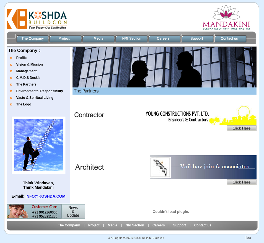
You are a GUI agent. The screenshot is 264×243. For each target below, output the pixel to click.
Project (94, 225)
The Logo (23, 104)
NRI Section (135, 225)
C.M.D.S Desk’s (28, 78)
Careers (158, 225)
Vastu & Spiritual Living (34, 98)
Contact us (202, 225)
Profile (21, 58)
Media (112, 225)
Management (26, 71)
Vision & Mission (29, 64)
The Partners (26, 84)
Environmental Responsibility (39, 91)
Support (179, 225)
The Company (69, 225)
